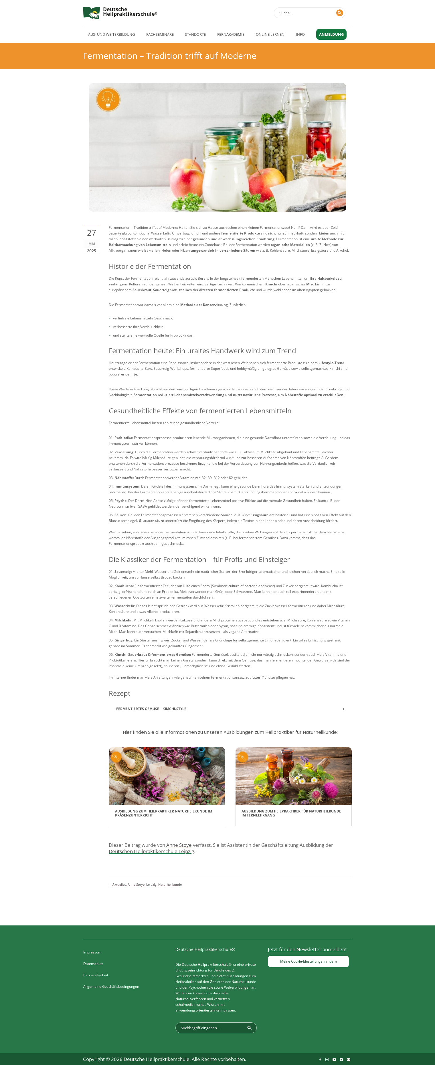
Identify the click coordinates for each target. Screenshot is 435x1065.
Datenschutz (93, 963)
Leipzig (151, 884)
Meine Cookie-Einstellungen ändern (308, 961)
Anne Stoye (136, 884)
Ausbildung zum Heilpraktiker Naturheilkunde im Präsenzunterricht (163, 813)
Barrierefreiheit (95, 975)
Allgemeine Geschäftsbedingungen (111, 986)
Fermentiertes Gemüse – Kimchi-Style (151, 708)
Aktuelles (119, 884)
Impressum (92, 952)
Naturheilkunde (170, 884)
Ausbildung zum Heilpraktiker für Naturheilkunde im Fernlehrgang (291, 813)
